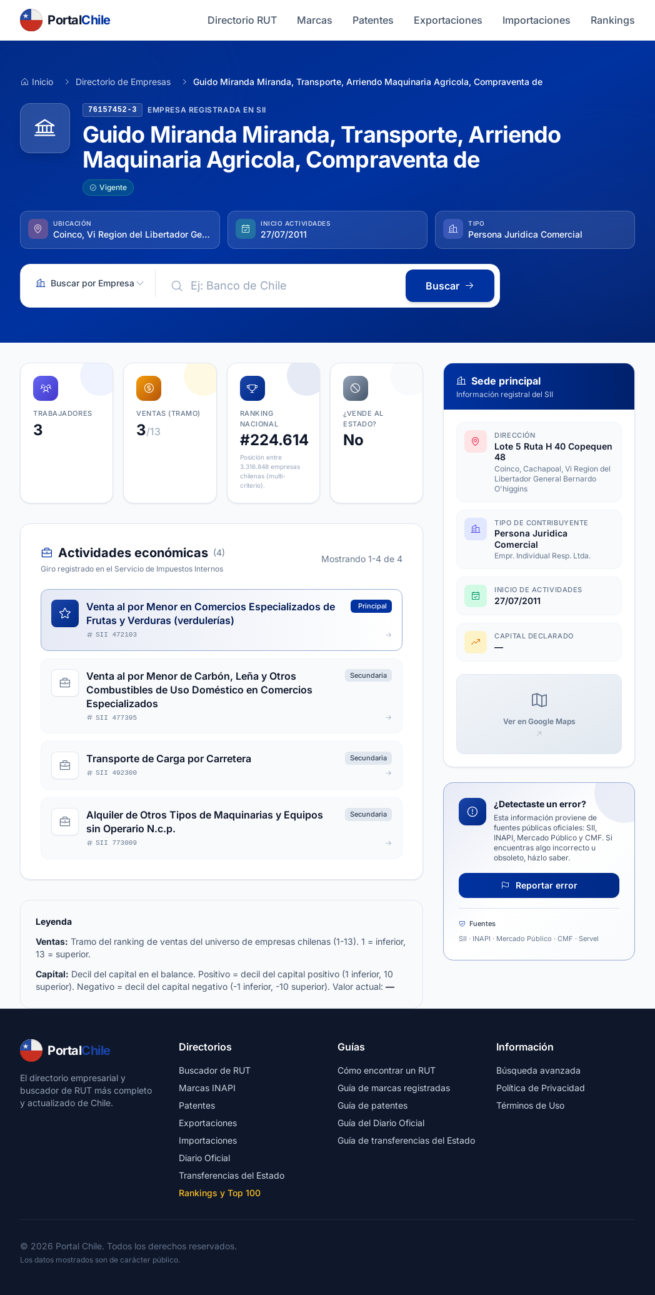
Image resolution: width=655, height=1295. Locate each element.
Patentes (373, 20)
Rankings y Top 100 (220, 1192)
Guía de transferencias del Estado (406, 1140)
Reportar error (539, 885)
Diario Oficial (204, 1157)
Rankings (613, 20)
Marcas (314, 20)
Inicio (36, 81)
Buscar (450, 286)
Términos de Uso (530, 1105)
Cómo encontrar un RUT (387, 1070)
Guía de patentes (373, 1105)
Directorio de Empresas (123, 81)
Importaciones (536, 20)
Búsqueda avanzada (538, 1070)
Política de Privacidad (540, 1087)
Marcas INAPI (207, 1087)
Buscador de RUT (215, 1070)
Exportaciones (448, 20)
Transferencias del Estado (231, 1175)
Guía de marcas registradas (394, 1087)
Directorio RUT (242, 20)
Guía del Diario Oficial (381, 1122)
